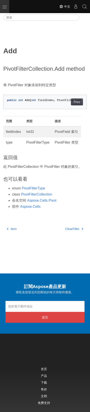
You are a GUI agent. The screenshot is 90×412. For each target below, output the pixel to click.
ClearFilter (74, 229)
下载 (44, 382)
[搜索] (41, 17)
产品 (44, 376)
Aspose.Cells (30, 206)
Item (12, 229)
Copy (77, 101)
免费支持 (44, 403)
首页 (44, 369)
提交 (45, 317)
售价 (44, 389)
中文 (64, 7)
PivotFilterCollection (36, 194)
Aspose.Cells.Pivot (41, 200)
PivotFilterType (33, 188)
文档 (44, 396)
